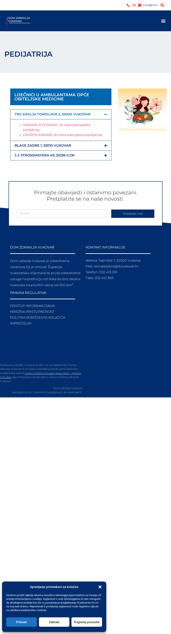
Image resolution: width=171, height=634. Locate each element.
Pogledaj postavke (87, 622)
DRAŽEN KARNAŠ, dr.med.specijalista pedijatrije (62, 135)
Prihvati (21, 622)
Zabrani (54, 622)
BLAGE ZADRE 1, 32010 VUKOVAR (43, 145)
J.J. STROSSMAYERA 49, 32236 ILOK (45, 155)
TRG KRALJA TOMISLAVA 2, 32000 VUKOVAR (53, 114)
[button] (100, 587)
